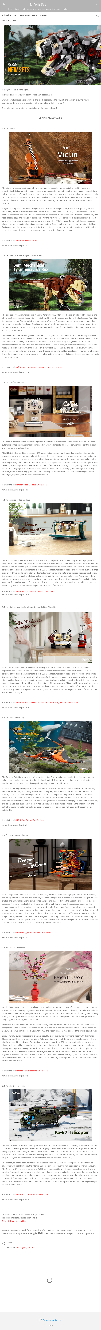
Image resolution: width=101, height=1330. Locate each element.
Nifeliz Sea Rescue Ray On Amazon (31, 820)
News (11, 1242)
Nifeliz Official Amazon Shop (14, 1221)
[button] (97, 16)
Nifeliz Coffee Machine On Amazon (31, 484)
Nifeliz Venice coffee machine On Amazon (34, 591)
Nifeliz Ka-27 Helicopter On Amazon (32, 1194)
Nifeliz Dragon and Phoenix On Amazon (33, 932)
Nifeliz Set (38, 4)
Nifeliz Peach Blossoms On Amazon (32, 1070)
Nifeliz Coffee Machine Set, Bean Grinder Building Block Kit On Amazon (47, 702)
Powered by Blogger (50, 1320)
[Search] (97, 5)
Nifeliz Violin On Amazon (26, 240)
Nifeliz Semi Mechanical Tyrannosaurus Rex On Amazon (40, 367)
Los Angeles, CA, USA (25, 1247)
